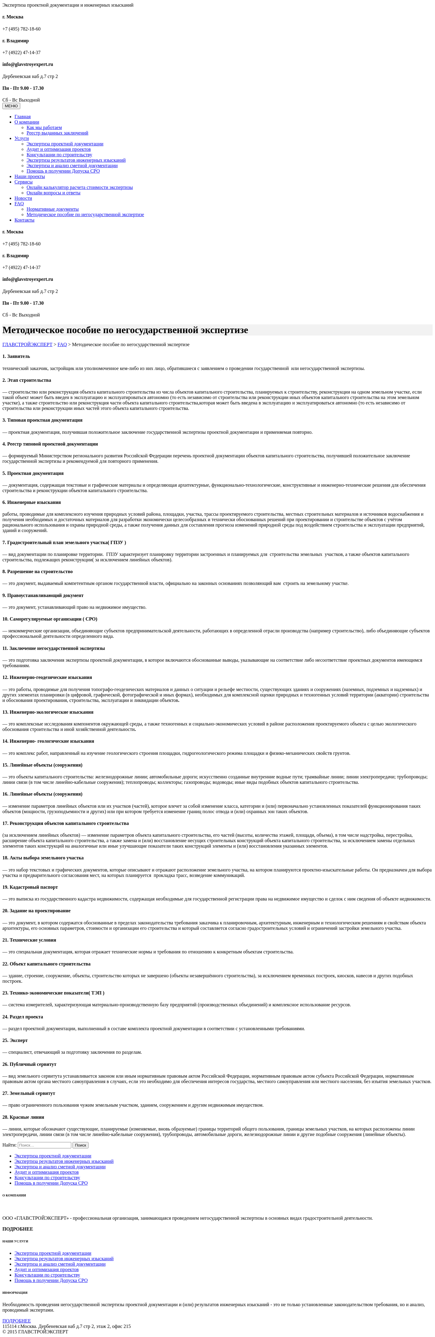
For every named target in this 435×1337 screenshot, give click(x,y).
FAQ (19, 203)
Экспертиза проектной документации (65, 143)
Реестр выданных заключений (57, 132)
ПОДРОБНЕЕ (16, 1320)
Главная (22, 116)
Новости (23, 198)
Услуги (21, 138)
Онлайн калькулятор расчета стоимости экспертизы (80, 187)
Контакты (24, 219)
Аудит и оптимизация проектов (59, 149)
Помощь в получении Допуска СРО (63, 171)
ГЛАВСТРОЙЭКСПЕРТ (27, 344)
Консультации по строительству (59, 154)
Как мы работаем (44, 127)
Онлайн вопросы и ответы (53, 192)
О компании (26, 122)
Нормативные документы (53, 209)
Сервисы (23, 181)
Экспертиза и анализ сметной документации (72, 165)
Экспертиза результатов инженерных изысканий (76, 160)
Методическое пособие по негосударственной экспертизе (85, 214)
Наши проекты (29, 176)
